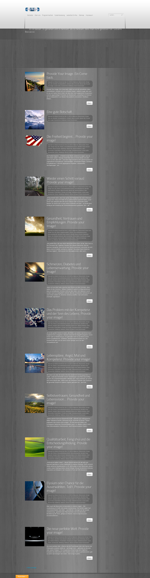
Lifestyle (69, 84)
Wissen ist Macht (69, 152)
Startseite (30, 15)
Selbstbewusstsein (77, 150)
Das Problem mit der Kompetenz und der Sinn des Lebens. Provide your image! (69, 313)
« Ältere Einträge (31, 567)
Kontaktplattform (62, 84)
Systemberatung (60, 15)
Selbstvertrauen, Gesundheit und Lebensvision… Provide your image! (68, 399)
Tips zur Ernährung (81, 238)
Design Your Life (55, 146)
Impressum (89, 15)
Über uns (37, 15)
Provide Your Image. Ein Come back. (67, 75)
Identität (55, 84)
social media (57, 85)
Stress (56, 152)
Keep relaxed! (85, 146)
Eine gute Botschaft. (59, 112)
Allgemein (75, 82)
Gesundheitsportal (79, 188)
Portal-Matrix (57, 150)
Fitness (62, 146)
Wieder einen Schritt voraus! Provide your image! (65, 180)
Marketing (63, 148)
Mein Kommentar (68, 236)
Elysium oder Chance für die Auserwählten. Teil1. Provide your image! (69, 487)
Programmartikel (47, 15)
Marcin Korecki (59, 82)
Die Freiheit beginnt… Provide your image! (70, 138)
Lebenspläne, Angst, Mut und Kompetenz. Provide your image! (68, 357)
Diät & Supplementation (63, 232)
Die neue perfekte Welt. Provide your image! (68, 530)
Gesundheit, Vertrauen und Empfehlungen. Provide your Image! (65, 222)
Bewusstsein (82, 82)
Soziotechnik (64, 85)
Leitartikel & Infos (72, 15)
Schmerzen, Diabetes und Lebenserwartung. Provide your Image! (68, 268)
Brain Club (88, 186)
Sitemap (81, 15)
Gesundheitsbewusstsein (70, 146)
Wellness (67, 194)
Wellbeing (70, 85)
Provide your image (66, 150)
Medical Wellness (77, 148)
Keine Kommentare (79, 85)
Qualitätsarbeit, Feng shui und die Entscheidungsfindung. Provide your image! (68, 443)
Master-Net (82, 84)
